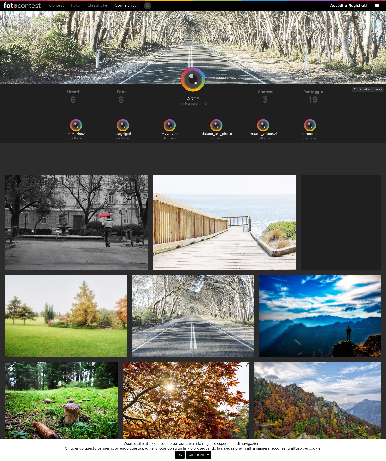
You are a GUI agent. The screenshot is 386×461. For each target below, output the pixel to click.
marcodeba (310, 134)
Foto (75, 5)
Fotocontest (22, 5)
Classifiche (97, 5)
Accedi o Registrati (348, 5)
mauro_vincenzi (263, 134)
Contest (56, 5)
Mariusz (76, 134)
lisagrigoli (122, 134)
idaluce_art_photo (216, 134)
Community (125, 5)
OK (179, 454)
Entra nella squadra (368, 89)
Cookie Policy (199, 454)
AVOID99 (170, 134)
